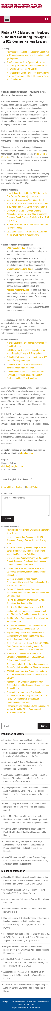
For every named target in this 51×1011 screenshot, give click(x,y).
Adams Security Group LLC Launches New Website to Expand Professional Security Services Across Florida (28, 685)
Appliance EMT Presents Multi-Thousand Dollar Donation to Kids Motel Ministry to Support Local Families (24, 975)
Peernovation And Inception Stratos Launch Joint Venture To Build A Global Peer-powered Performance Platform (28, 709)
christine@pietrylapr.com (12, 466)
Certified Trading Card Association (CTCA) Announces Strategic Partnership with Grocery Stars (26, 540)
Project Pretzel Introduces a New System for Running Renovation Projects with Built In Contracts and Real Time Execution (26, 374)
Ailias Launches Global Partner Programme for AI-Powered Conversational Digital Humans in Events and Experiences (28, 76)
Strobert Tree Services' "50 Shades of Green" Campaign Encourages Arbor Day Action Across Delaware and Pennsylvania (27, 656)
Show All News (7, 487)
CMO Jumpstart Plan (16, 248)
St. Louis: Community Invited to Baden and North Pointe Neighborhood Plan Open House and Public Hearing (24, 832)
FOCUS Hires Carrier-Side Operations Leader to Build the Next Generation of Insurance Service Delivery (27, 674)
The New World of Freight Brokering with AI (25, 607)
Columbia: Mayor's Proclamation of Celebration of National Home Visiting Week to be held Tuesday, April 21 (24, 806)
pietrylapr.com (26, 453)
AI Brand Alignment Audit (18, 290)
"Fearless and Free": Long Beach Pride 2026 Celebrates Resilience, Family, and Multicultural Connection (27, 571)
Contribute (30, 1004)
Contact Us (21, 1004)
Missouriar (22, 7)
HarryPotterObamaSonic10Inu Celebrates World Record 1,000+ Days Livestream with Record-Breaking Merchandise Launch (26, 949)
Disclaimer (20, 487)
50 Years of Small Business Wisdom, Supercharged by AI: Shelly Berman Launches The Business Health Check (28, 582)
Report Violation (33, 487)
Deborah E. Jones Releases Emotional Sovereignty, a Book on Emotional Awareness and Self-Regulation (28, 592)
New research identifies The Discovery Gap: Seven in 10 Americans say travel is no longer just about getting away (28, 55)
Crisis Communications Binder (20, 269)
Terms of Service (43, 1002)
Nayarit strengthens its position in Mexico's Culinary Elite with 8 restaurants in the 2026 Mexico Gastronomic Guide (25, 635)
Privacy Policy (31, 1002)
